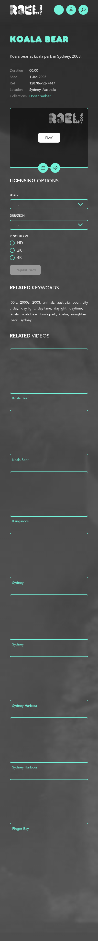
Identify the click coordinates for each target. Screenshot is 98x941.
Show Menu (59, 10)
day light (28, 308)
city (85, 302)
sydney (26, 320)
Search (83, 10)
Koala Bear (20, 398)
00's (14, 302)
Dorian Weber (40, 96)
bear (76, 302)
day (15, 308)
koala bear (29, 314)
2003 (36, 302)
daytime (75, 308)
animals (48, 302)
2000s (24, 302)
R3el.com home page (27, 10)
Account (71, 10)
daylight (60, 308)
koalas (63, 314)
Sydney (18, 583)
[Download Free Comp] (55, 168)
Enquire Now (25, 270)
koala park (48, 314)
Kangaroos (20, 521)
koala (15, 314)
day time (44, 308)
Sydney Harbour (24, 706)
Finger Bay (20, 829)
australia (63, 302)
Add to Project (43, 168)
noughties (79, 314)
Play (49, 137)
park (14, 320)
